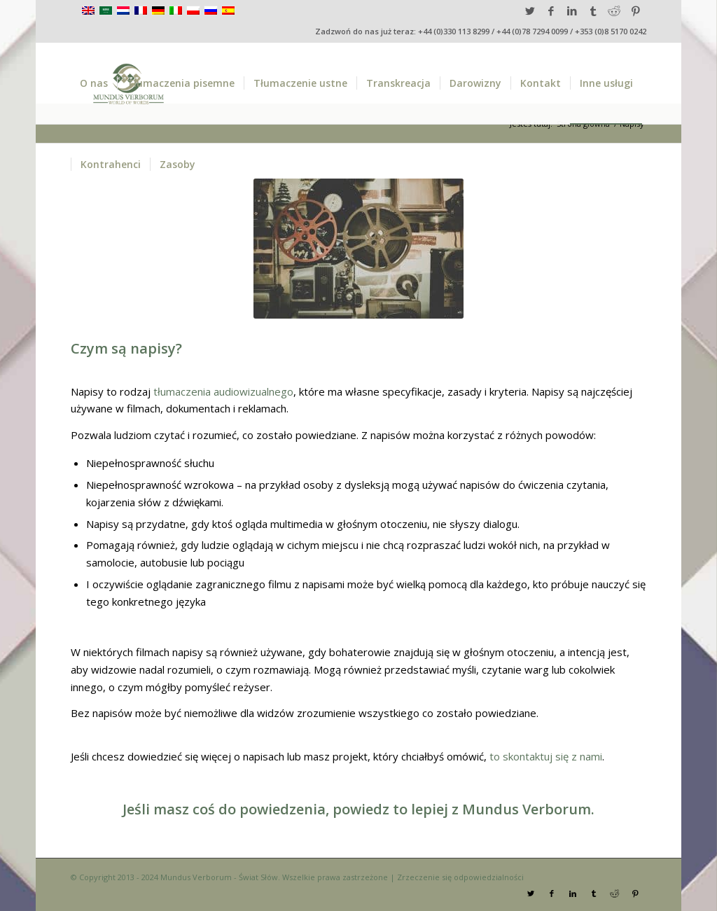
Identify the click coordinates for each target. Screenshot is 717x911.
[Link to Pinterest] (635, 10)
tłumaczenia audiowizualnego (223, 391)
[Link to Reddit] (614, 10)
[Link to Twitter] (530, 10)
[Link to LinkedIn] (572, 10)
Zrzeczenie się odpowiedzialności (460, 877)
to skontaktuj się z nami (545, 756)
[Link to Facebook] (551, 10)
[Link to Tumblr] (593, 10)
